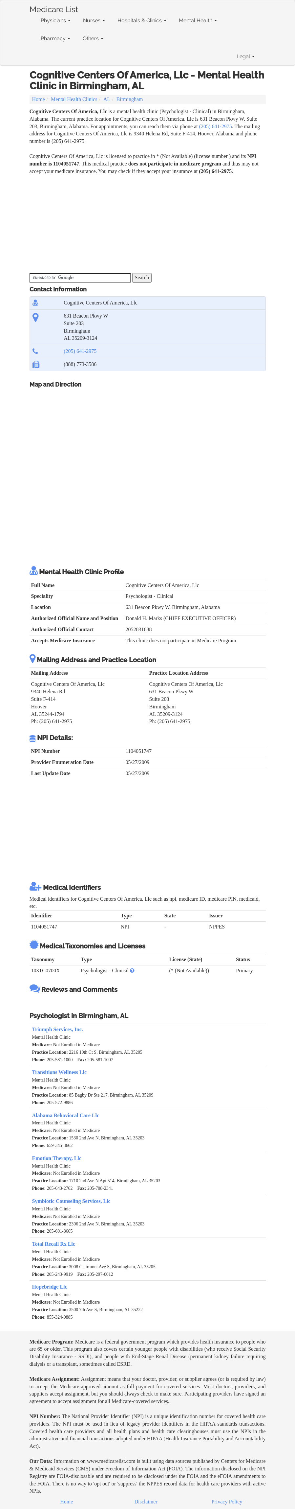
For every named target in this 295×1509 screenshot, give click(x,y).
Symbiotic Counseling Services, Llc (71, 1201)
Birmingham (129, 99)
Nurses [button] (94, 20)
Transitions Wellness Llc (59, 1072)
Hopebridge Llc (49, 1287)
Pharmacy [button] (55, 38)
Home (38, 99)
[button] (132, 970)
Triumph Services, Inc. (57, 1029)
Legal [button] (246, 56)
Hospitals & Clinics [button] (141, 20)
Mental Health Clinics (74, 99)
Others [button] (93, 38)
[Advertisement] (148, 224)
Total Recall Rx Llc (53, 1244)
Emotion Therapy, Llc (56, 1158)
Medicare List (54, 8)
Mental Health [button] (198, 20)
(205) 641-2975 (215, 126)
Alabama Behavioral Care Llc (65, 1115)
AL (106, 99)
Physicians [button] (56, 20)
